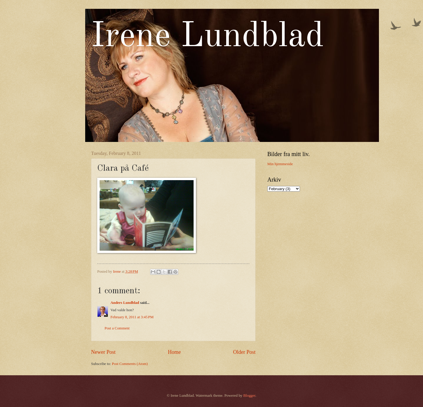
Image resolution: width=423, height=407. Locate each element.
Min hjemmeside (280, 164)
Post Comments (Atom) (130, 364)
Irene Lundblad (207, 37)
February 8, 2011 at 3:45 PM (132, 317)
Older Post (244, 352)
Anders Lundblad (124, 303)
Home (174, 352)
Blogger (249, 395)
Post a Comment (117, 328)
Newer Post (103, 352)
